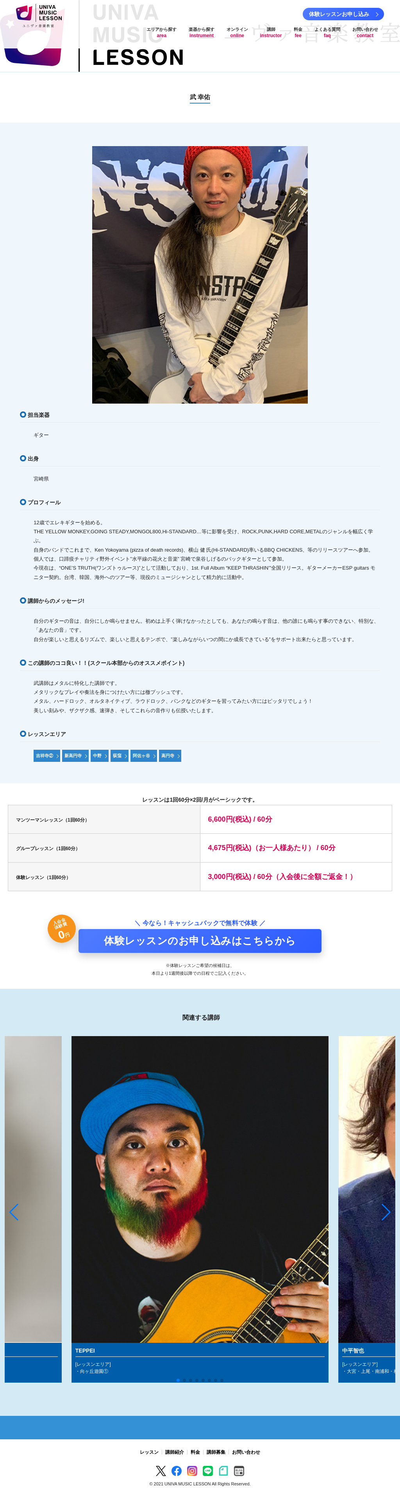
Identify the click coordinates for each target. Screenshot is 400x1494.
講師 (271, 32)
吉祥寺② (44, 755)
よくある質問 (327, 32)
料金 (298, 32)
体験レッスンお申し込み (339, 14)
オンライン (237, 32)
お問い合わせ (365, 32)
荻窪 (117, 755)
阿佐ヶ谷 (141, 755)
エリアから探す (161, 32)
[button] (14, 1212)
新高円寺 (73, 755)
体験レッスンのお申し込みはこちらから (200, 941)
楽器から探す (201, 32)
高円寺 (167, 755)
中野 (97, 755)
